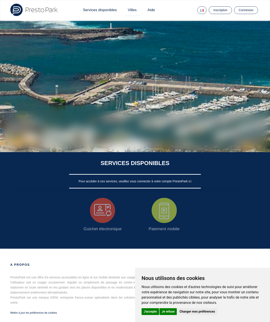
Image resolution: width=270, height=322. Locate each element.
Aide (151, 10)
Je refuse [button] (168, 311)
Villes (132, 10)
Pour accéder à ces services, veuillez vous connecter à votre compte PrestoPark (134, 181)
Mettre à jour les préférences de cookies (33, 312)
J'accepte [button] (150, 311)
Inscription (220, 10)
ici (190, 181)
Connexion (246, 10)
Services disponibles (100, 10)
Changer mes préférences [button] (197, 311)
